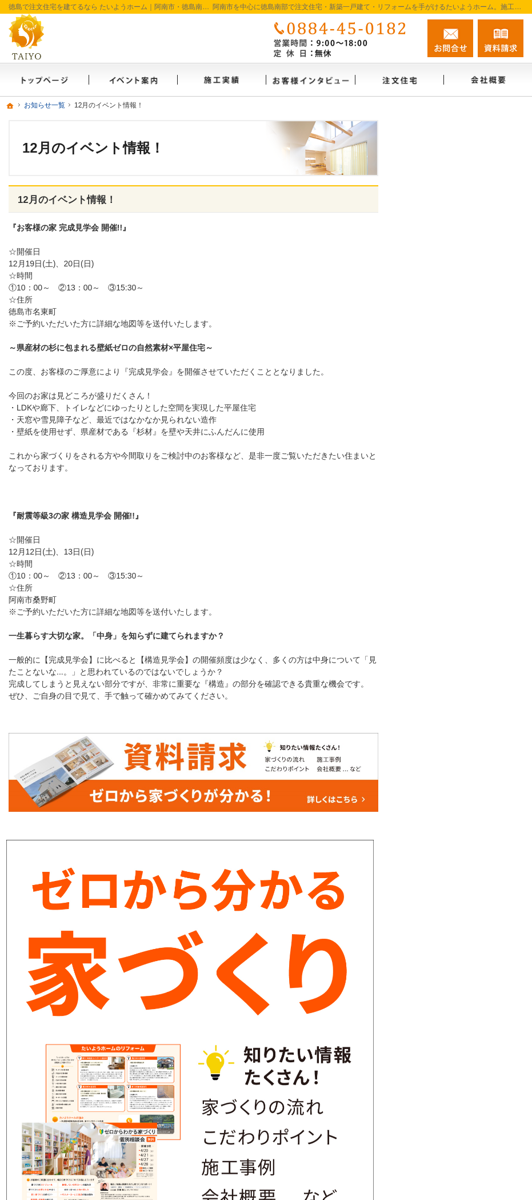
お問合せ (450, 38)
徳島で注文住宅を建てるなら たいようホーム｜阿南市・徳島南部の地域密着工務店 (334, 1140)
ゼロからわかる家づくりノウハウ (466, 659)
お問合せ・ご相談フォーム (454, 1093)
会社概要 (430, 506)
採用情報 (430, 835)
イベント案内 (438, 688)
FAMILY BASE (439, 712)
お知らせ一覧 (438, 786)
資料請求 (430, 762)
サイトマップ (438, 860)
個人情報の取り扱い (450, 811)
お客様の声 (434, 629)
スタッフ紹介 (438, 737)
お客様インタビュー (450, 604)
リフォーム (434, 555)
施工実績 (430, 580)
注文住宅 (430, 531)
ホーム (426, 482)
